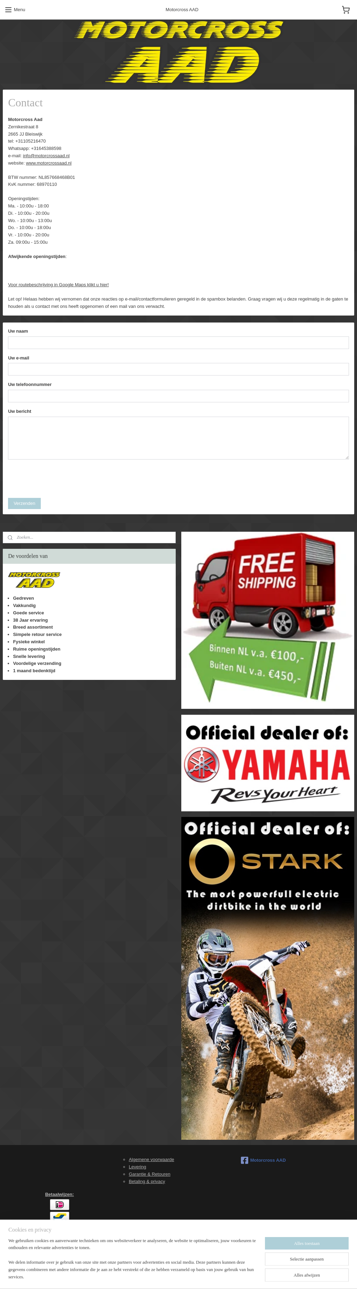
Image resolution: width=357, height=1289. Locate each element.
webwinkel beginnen (194, 1276)
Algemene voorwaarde (151, 1159)
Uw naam (18, 331)
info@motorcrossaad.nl (46, 155)
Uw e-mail (18, 358)
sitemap (159, 1276)
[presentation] (61, 478)
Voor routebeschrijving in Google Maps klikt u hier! (58, 284)
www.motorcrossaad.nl (48, 163)
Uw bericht (19, 411)
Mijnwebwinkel (248, 1276)
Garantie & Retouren (149, 1174)
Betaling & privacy (147, 1181)
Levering (137, 1166)
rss (171, 1276)
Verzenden (24, 503)
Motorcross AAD (263, 1160)
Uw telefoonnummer (30, 384)
